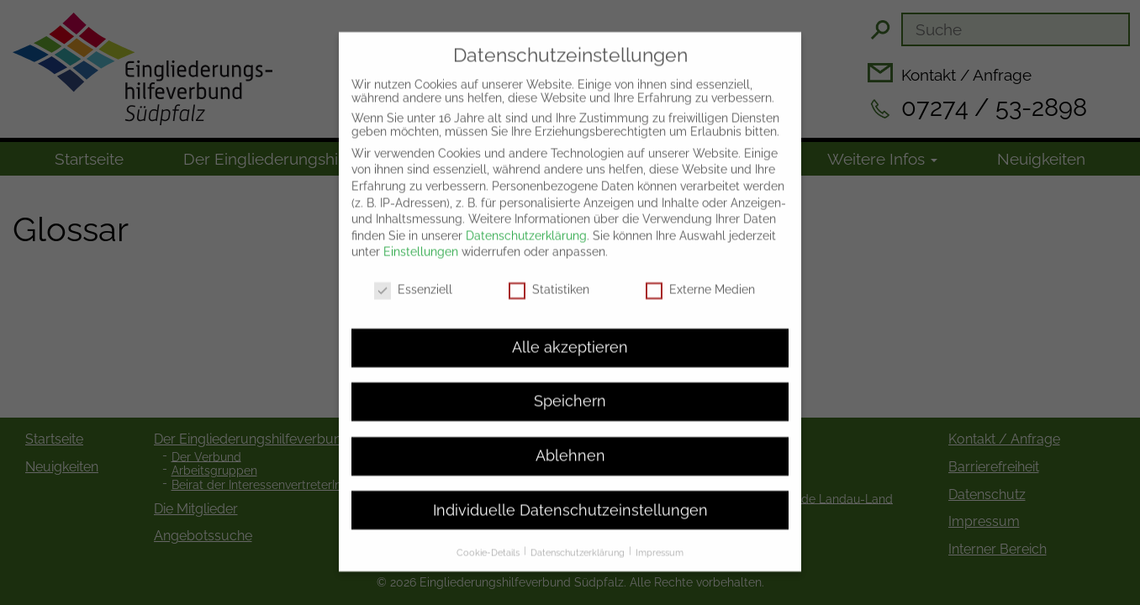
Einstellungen (420, 237)
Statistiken (549, 274)
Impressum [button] (659, 537)
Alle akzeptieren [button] (570, 332)
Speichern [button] (570, 386)
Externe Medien (700, 274)
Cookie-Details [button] (489, 537)
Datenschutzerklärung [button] (578, 537)
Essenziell (413, 274)
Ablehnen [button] (570, 440)
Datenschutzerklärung (526, 220)
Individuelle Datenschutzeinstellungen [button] (570, 495)
